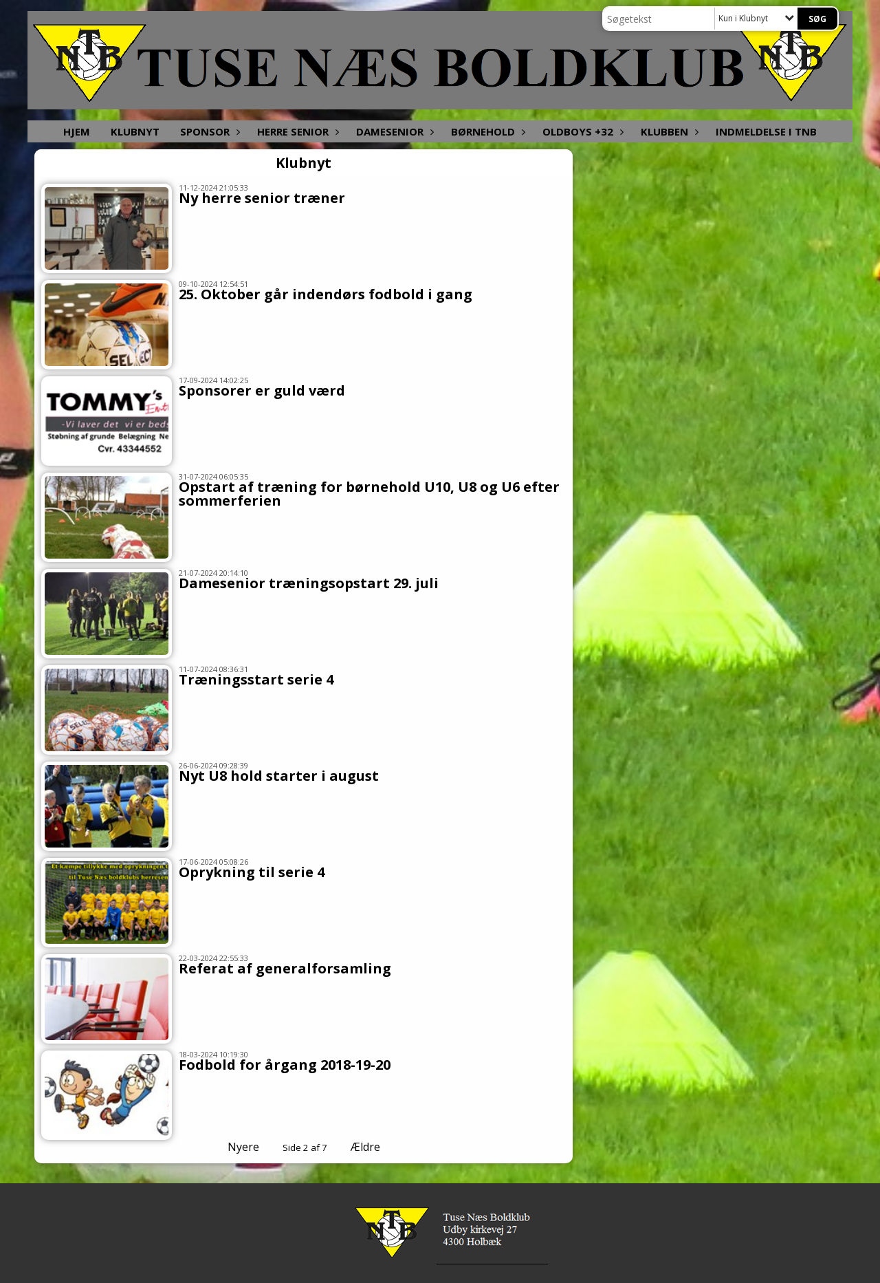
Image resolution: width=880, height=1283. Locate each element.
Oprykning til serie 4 (251, 872)
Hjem (76, 131)
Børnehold (486, 131)
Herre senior (296, 131)
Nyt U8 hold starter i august (279, 775)
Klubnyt (135, 131)
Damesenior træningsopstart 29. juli (309, 583)
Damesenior (393, 131)
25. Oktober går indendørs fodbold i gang (325, 294)
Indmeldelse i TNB (766, 131)
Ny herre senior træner (262, 197)
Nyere (235, 1146)
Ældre (375, 1146)
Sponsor (208, 131)
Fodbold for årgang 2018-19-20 (284, 1064)
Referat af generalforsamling (285, 968)
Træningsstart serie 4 (256, 679)
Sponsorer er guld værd (262, 390)
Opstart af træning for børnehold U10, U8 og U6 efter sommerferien (369, 493)
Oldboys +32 (581, 131)
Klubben (668, 131)
